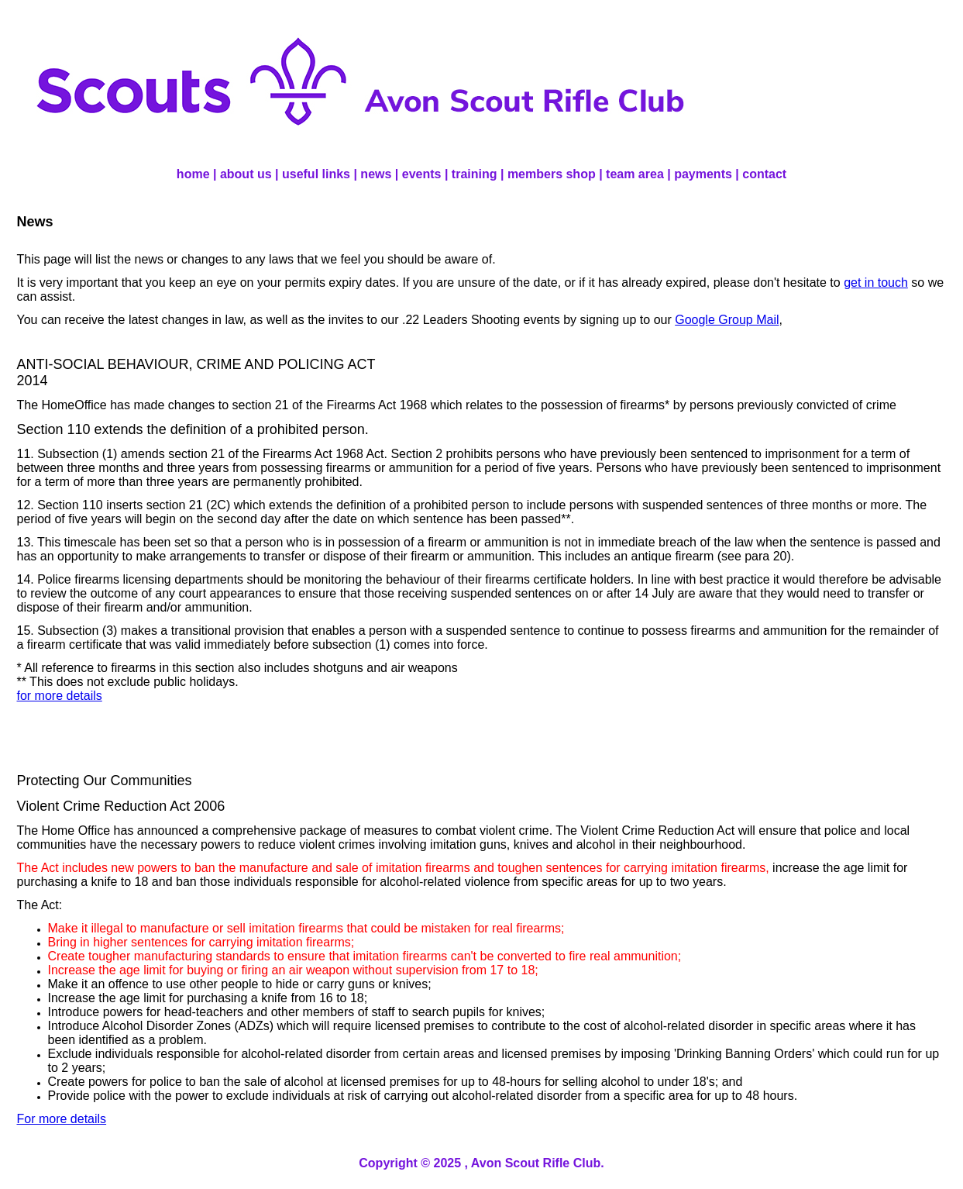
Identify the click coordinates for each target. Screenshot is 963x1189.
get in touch (876, 282)
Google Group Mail (727, 319)
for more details (59, 695)
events (422, 174)
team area (635, 174)
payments (703, 174)
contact (764, 174)
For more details (62, 1118)
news (375, 174)
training (474, 174)
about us (246, 174)
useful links (316, 174)
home (193, 174)
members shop (551, 174)
